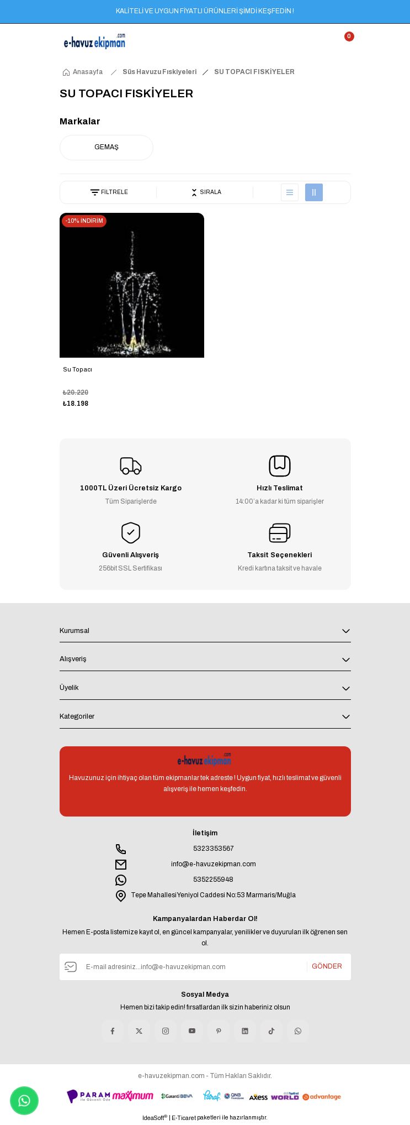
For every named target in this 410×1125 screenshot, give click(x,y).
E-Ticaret (184, 1118)
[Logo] (96, 41)
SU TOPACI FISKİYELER (254, 72)
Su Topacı (77, 369)
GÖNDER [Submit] (327, 966)
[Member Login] (324, 41)
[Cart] (344, 41)
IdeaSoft (154, 1117)
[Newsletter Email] (205, 967)
